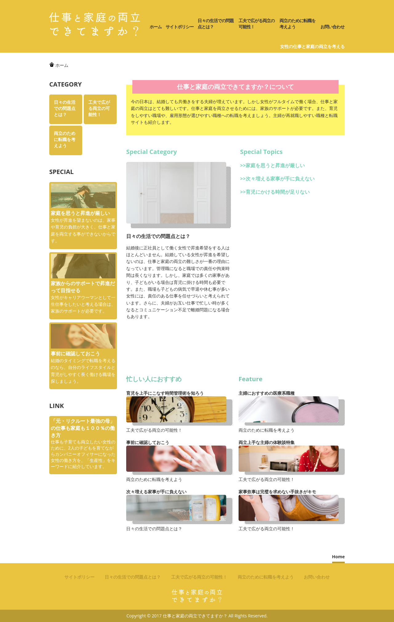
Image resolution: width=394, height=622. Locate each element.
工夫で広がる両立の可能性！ (257, 24)
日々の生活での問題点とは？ (216, 24)
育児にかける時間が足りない (278, 191)
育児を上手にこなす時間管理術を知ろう (165, 393)
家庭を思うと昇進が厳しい (275, 165)
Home (338, 556)
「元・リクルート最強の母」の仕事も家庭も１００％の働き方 (83, 428)
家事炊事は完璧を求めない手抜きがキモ (277, 492)
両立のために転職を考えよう (297, 24)
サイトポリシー (180, 27)
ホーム (156, 27)
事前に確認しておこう (147, 442)
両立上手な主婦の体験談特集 (267, 442)
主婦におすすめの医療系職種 (267, 393)
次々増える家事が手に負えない (280, 178)
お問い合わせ (332, 27)
